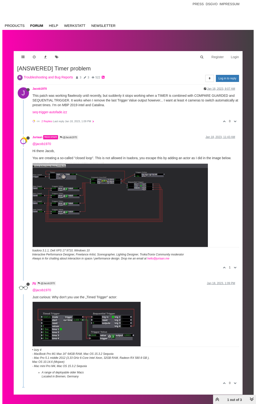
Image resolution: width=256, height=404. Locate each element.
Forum (36, 26)
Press (198, 4)
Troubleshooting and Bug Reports (48, 77)
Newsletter (103, 26)
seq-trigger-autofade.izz (50, 112)
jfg (34, 283)
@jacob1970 (42, 144)
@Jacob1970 (68, 137)
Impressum (229, 4)
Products (15, 26)
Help (53, 26)
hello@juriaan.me (158, 258)
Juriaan (37, 137)
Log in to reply (227, 78)
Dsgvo (212, 4)
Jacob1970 (40, 88)
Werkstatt (74, 26)
